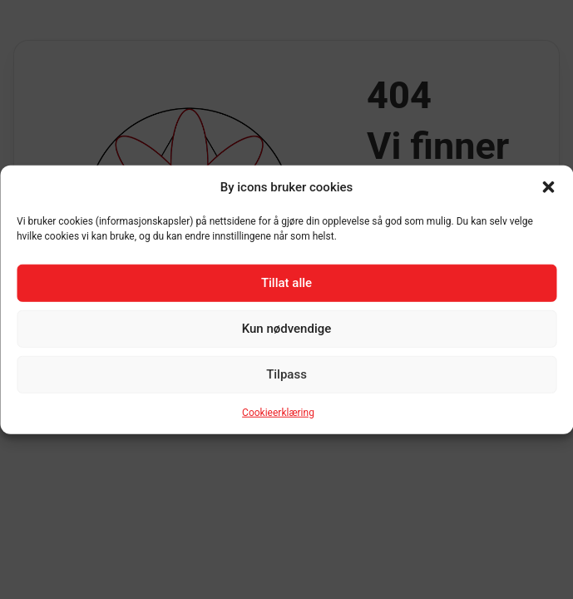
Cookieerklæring (278, 412)
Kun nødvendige (287, 328)
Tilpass (286, 374)
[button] (548, 187)
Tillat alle (286, 282)
